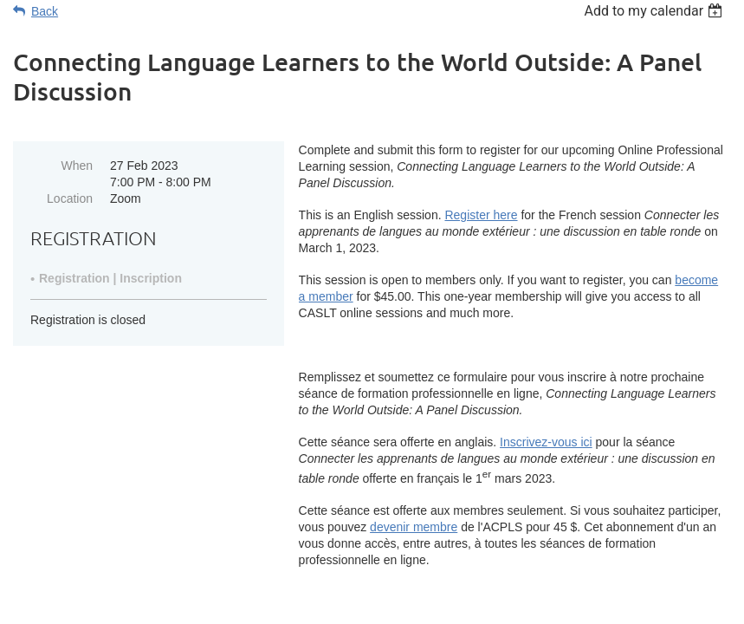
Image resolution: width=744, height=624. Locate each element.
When (77, 165)
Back (44, 11)
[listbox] (655, 11)
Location (70, 198)
